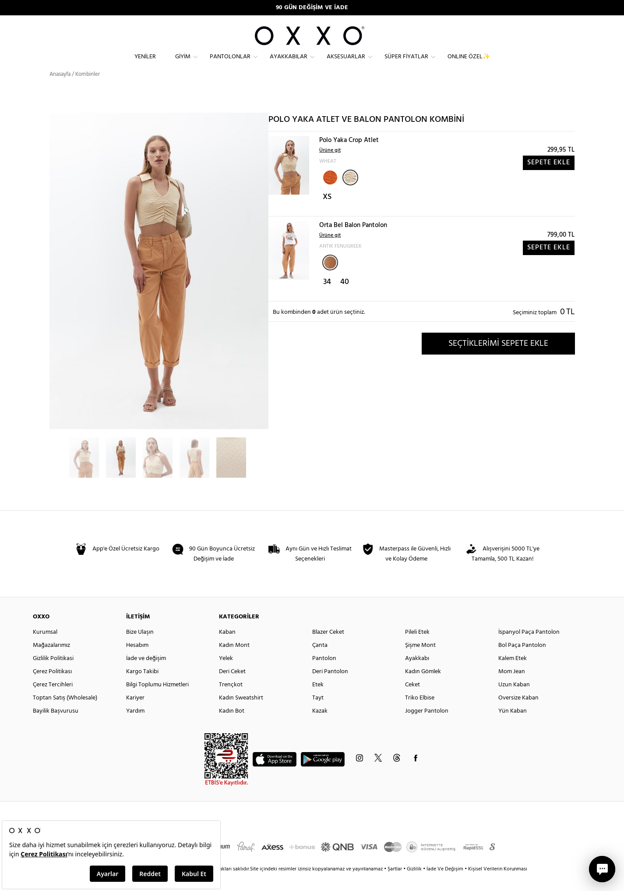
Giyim (182, 64)
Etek (318, 700)
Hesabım (137, 661)
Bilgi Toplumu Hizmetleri (157, 700)
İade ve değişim (146, 674)
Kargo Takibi (142, 687)
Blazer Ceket (328, 648)
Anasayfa (60, 89)
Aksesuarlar (346, 64)
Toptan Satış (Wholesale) (65, 713)
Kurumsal (45, 648)
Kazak (320, 726)
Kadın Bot (231, 726)
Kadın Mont (234, 661)
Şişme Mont (420, 661)
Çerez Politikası (52, 687)
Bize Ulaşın (140, 648)
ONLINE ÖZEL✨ (469, 64)
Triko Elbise (419, 713)
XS (327, 212)
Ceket (412, 700)
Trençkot (231, 700)
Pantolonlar (230, 64)
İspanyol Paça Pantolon (529, 648)
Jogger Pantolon (426, 726)
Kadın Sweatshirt (241, 713)
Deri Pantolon (330, 687)
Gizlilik (415, 884)
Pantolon (324, 674)
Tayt (318, 713)
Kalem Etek (512, 674)
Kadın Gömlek (423, 687)
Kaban (227, 648)
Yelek (226, 674)
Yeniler (145, 64)
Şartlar (395, 884)
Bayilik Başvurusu (55, 726)
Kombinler (87, 89)
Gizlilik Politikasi (53, 674)
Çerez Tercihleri (53, 700)
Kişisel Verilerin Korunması (497, 884)
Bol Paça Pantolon (522, 661)
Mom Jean (511, 687)
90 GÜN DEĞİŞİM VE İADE (312, 8)
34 (327, 297)
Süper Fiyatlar (406, 64)
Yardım (135, 726)
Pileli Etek (417, 648)
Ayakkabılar (288, 64)
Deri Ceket (232, 687)
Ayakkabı (417, 674)
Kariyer (135, 713)
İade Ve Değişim (445, 884)
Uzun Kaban (514, 700)
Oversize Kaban (518, 713)
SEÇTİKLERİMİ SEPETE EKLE (498, 359)
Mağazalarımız (51, 661)
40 (344, 297)
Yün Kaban (512, 726)
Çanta (320, 661)
